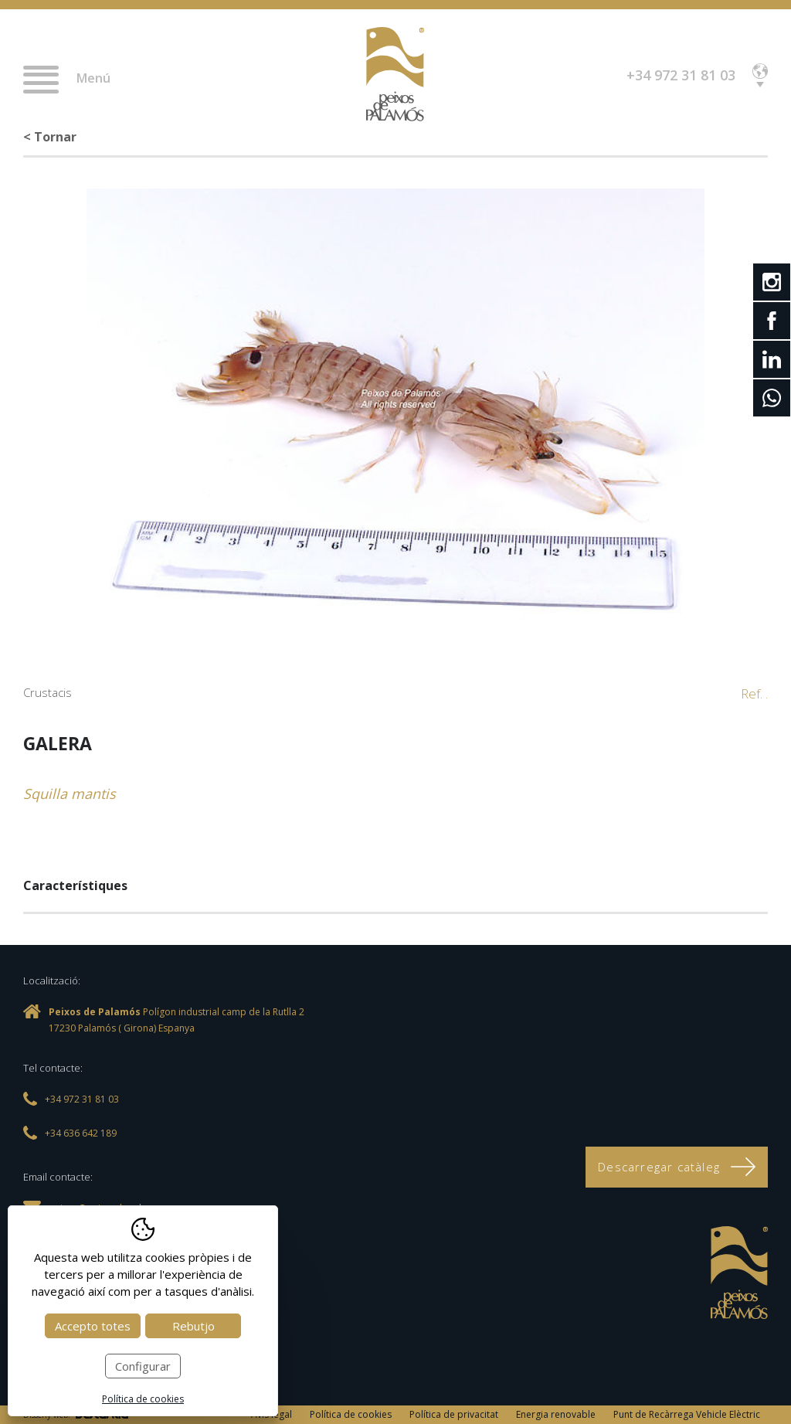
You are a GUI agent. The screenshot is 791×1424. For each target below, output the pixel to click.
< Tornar (49, 136)
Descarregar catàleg (676, 1166)
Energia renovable (556, 1414)
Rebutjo (193, 1326)
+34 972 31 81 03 (680, 75)
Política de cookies (351, 1414)
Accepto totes (93, 1326)
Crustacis (47, 692)
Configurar (143, 1366)
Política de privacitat (453, 1414)
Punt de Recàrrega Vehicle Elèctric (686, 1414)
